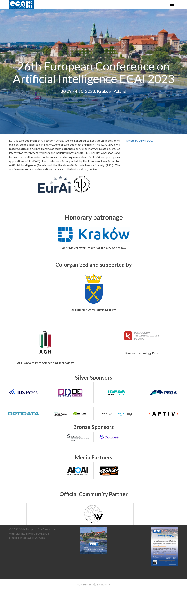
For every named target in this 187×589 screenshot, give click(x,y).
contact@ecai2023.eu (31, 537)
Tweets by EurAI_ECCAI (140, 140)
